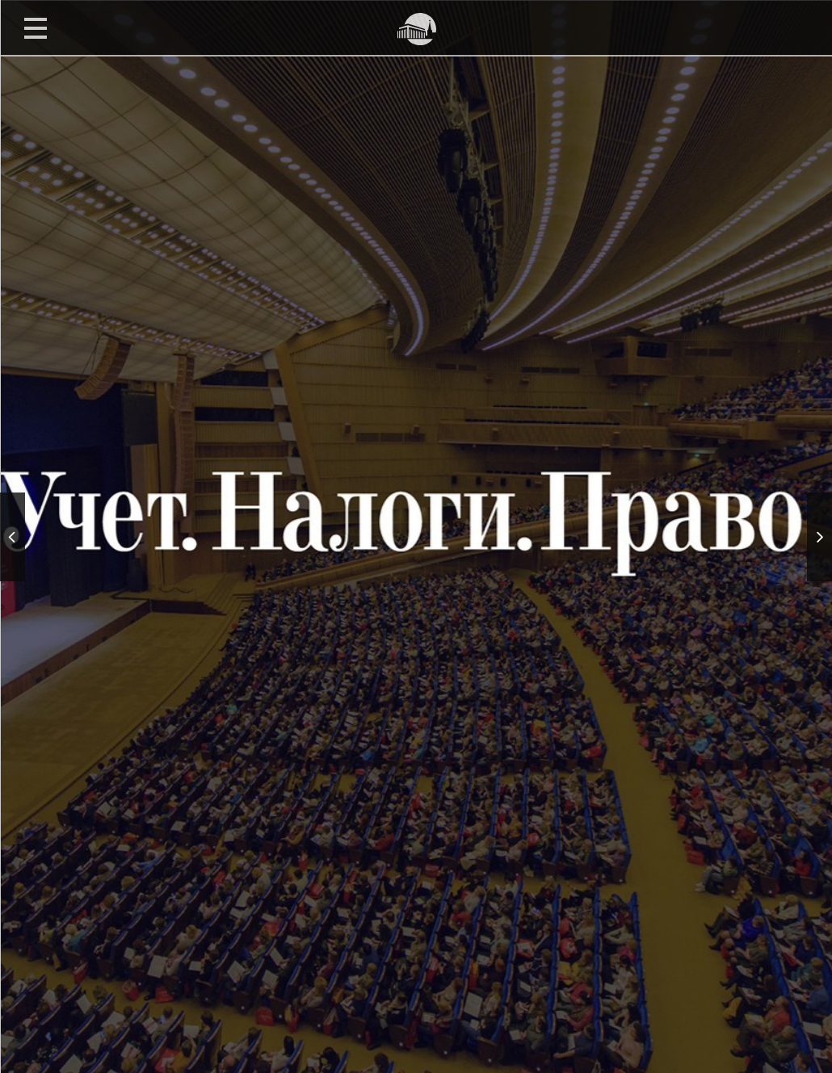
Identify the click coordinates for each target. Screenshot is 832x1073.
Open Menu (35, 27)
